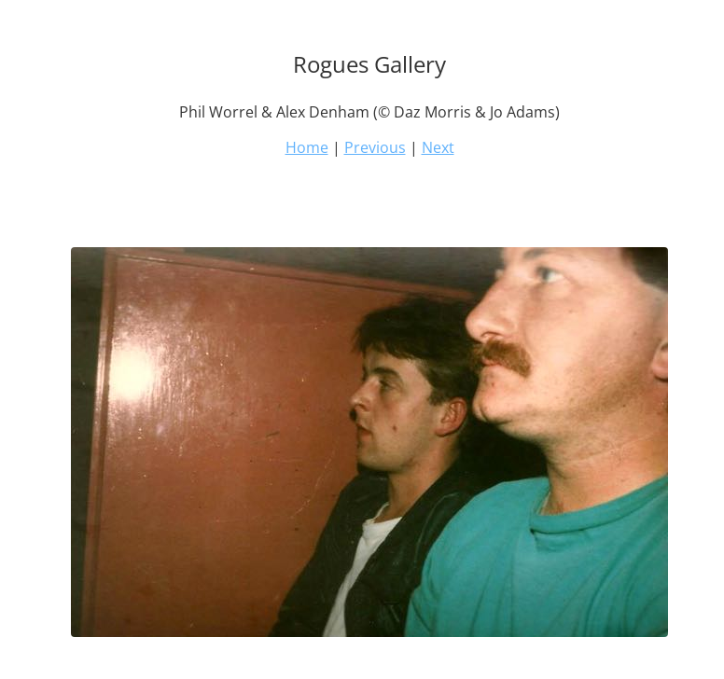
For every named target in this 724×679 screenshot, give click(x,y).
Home (306, 147)
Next (438, 147)
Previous (375, 147)
